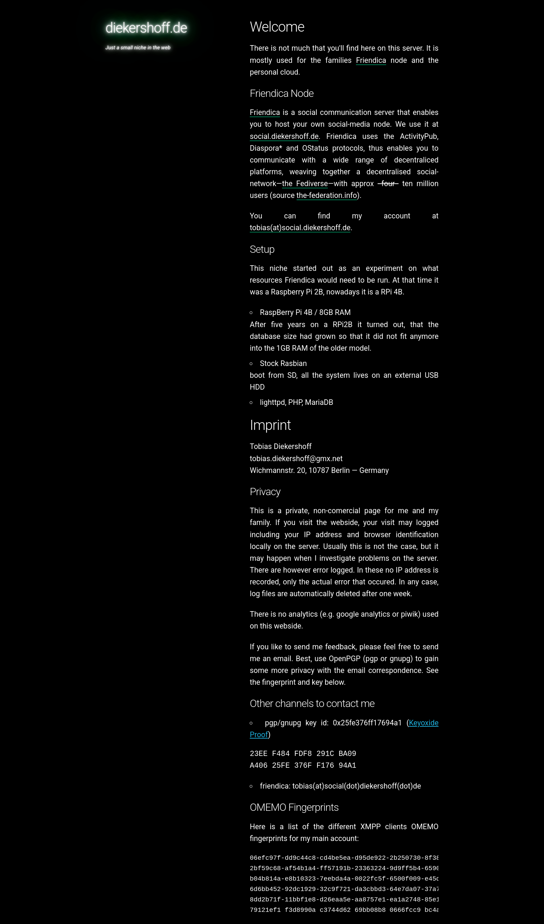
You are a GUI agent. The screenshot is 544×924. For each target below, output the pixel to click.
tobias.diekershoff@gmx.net (296, 458)
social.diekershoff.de (284, 136)
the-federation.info (327, 195)
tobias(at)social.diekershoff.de (300, 227)
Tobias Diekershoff (281, 446)
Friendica (371, 60)
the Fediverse (305, 183)
